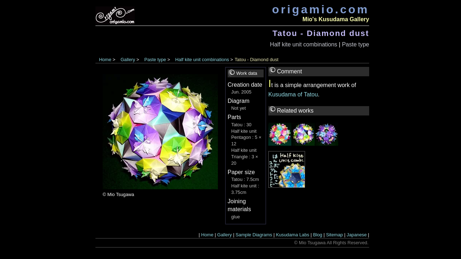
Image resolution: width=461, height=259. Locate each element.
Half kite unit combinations (303, 44)
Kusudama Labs (292, 234)
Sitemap (334, 234)
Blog (317, 234)
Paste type (355, 44)
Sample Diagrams (254, 234)
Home (105, 59)
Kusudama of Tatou (293, 94)
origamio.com (320, 9)
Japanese (357, 234)
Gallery (128, 59)
